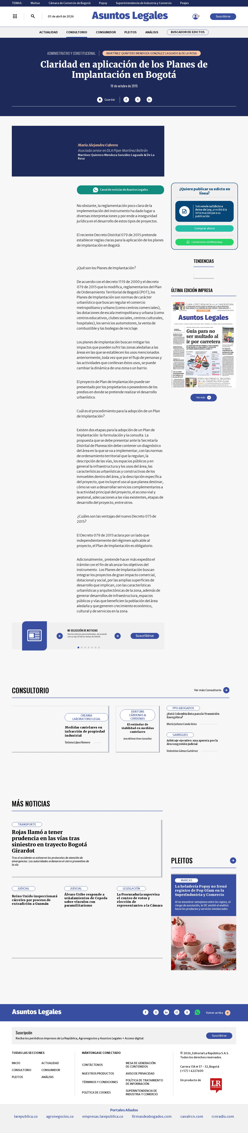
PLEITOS (130, 32)
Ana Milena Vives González (137, 738)
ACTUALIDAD (48, 32)
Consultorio (30, 690)
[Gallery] (88, 633)
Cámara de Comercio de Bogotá (69, 3)
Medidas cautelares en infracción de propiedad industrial (85, 731)
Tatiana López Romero (83, 742)
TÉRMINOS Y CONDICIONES (100, 1082)
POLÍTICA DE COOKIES (96, 1092)
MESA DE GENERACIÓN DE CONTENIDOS (141, 1064)
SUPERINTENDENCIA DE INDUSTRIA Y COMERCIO (142, 1092)
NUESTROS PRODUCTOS (98, 1073)
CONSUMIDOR (106, 32)
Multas (35, 3)
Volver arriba (218, 1013)
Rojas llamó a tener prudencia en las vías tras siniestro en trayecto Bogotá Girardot (49, 841)
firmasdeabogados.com (152, 1116)
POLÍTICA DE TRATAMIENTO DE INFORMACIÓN (144, 1082)
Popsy (103, 3)
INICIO (16, 1063)
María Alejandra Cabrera (98, 145)
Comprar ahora (205, 228)
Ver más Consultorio (211, 690)
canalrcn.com (191, 1116)
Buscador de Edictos (188, 32)
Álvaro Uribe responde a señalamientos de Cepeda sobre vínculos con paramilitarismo (85, 900)
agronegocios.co (60, 1116)
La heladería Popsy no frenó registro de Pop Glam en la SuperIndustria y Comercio (201, 890)
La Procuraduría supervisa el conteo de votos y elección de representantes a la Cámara (139, 900)
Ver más (203, 397)
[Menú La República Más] (15, 16)
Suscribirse (223, 16)
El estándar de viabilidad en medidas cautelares (137, 728)
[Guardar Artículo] (106, 100)
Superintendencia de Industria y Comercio (144, 3)
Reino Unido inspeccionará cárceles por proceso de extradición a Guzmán (34, 900)
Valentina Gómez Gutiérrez (192, 751)
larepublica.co (26, 1116)
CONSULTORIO (76, 32)
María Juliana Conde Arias (192, 724)
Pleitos (182, 860)
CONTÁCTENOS (92, 1065)
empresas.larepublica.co (102, 1116)
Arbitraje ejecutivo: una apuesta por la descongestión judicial (192, 742)
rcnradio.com (223, 1116)
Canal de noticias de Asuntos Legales (120, 190)
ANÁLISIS (151, 32)
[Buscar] (33, 16)
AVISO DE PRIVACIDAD (140, 1073)
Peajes (184, 3)
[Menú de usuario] (195, 16)
